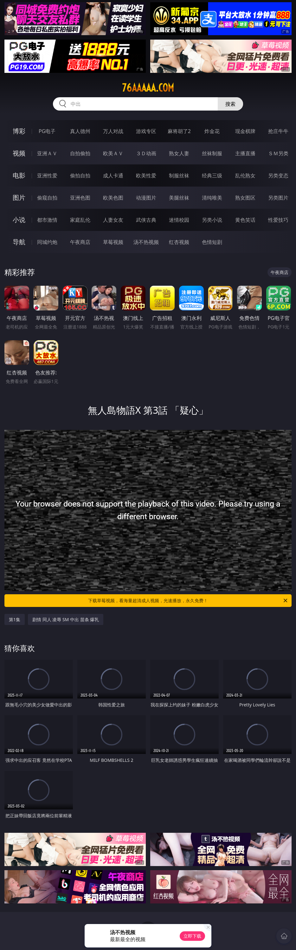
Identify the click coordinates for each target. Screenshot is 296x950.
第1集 (14, 619)
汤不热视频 (146, 242)
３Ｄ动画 (146, 153)
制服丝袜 (179, 175)
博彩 (19, 131)
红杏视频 (179, 242)
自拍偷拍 (80, 153)
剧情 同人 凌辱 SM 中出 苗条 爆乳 (65, 619)
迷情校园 (179, 219)
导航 (19, 242)
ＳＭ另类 (278, 153)
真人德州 (80, 131)
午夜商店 (80, 242)
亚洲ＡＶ (47, 153)
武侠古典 (146, 219)
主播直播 (245, 153)
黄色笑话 (245, 219)
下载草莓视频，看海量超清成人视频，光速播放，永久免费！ (188, 600)
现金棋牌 (245, 131)
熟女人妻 (179, 153)
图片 (19, 197)
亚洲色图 (80, 197)
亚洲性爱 (47, 175)
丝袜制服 (212, 153)
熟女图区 (245, 197)
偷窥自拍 (47, 197)
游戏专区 (146, 131)
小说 (19, 219)
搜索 (230, 103)
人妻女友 (113, 219)
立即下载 (192, 936)
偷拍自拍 (80, 175)
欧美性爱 (146, 175)
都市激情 (47, 219)
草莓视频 (113, 242)
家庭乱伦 (80, 219)
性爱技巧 (278, 219)
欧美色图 (113, 197)
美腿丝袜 (179, 197)
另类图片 (278, 197)
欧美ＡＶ (113, 153)
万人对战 (113, 131)
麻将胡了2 (179, 131)
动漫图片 (146, 197)
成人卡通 (113, 175)
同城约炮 (47, 242)
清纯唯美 (212, 197)
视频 (19, 153)
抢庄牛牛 (278, 131)
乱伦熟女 (245, 175)
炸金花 (212, 131)
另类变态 (278, 175)
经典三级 (212, 175)
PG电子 (47, 131)
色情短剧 (212, 242)
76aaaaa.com (148, 87)
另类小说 (212, 219)
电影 (19, 175)
